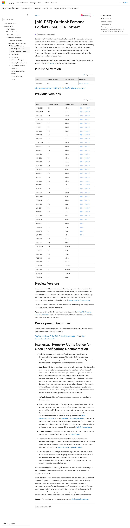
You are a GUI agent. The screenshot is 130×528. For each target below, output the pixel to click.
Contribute (36, 522)
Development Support (68, 336)
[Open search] (120, 3)
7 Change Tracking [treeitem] (16, 76)
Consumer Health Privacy (58, 522)
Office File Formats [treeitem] (13, 35)
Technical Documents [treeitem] (15, 41)
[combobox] (16, 19)
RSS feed (50, 63)
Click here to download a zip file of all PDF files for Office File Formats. (59, 88)
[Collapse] (27, 15)
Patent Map (75, 434)
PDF (80, 83)
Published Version (106, 19)
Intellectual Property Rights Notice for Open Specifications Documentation (112, 30)
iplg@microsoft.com (84, 427)
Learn (36, 15)
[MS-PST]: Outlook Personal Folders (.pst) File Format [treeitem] (19, 50)
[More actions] (93, 15)
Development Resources (108, 27)
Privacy (44, 522)
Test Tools (55, 336)
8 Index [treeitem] (13, 79)
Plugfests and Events (42, 336)
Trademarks (84, 522)
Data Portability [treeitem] (10, 29)
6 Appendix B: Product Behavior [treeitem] (17, 72)
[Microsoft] (3, 2)
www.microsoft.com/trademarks (69, 447)
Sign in (125, 3)
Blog (27, 522)
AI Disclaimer (6, 522)
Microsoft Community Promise (72, 418)
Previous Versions (106, 21)
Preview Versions (106, 24)
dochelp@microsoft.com (80, 499)
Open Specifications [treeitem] (10, 23)
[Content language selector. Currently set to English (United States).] (11, 517)
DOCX (86, 83)
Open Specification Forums (79, 300)
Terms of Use (74, 522)
